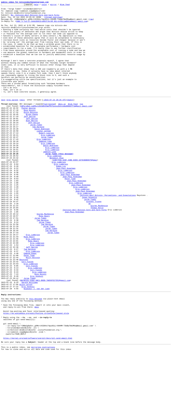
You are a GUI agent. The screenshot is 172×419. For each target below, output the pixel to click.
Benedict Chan (57, 188)
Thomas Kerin (96, 248)
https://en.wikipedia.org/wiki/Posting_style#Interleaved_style (36, 374)
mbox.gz (62, 123)
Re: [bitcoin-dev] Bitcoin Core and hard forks (35, 17)
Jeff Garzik (30, 138)
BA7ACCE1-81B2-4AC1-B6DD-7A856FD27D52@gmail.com (45, 335)
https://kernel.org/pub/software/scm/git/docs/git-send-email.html (37, 403)
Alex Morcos (32, 143)
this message (35, 356)
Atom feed (69, 5)
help (40, 5)
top (81, 123)
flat (45, 123)
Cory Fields (27, 312)
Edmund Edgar (30, 302)
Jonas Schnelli (89, 235)
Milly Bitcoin (31, 133)
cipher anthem (44, 156)
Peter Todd (70, 213)
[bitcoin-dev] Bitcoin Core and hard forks (85, 250)
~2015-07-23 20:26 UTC (54, 118)
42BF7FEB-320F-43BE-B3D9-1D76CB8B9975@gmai (75, 190)
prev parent (12, 118)
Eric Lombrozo (48, 160)
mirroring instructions (43, 413)
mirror (58, 5)
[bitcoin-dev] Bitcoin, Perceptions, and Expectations (108, 233)
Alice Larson (25, 340)
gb (89, 243)
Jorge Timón (36, 148)
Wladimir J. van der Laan (37, 345)
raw (91, 22)
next (3, 118)
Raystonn (23, 310)
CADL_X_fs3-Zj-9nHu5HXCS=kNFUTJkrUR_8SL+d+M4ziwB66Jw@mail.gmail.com (51, 25)
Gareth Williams (30, 337)
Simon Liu (61, 198)
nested (51, 123)
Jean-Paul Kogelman (65, 200)
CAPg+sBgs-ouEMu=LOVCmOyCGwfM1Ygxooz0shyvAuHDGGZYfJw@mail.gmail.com (56, 126)
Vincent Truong (93, 240)
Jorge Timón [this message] (59, 183)
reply (22, 118)
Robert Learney (46, 158)
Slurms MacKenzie (99, 245)
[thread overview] (53, 20)
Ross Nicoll (30, 131)
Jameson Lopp (45, 168)
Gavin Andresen (42, 153)
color (48, 5)
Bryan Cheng (32, 136)
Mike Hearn (44, 258)
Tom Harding (38, 151)
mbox (37, 366)
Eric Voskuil (36, 330)
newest (70, 118)
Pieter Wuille (29, 128)
